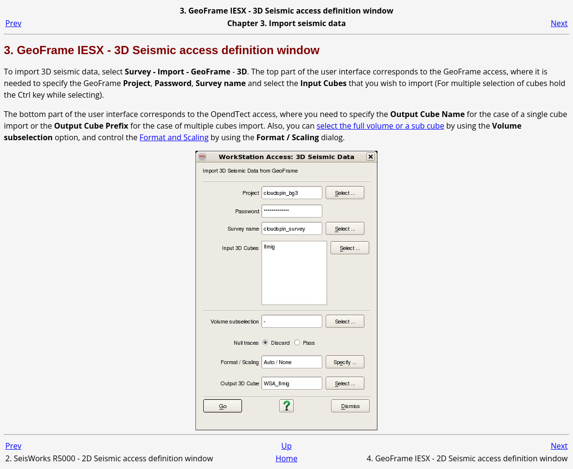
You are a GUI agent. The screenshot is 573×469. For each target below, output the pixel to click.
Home (286, 458)
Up (286, 445)
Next (559, 23)
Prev (13, 23)
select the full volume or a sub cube (380, 125)
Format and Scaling (174, 137)
